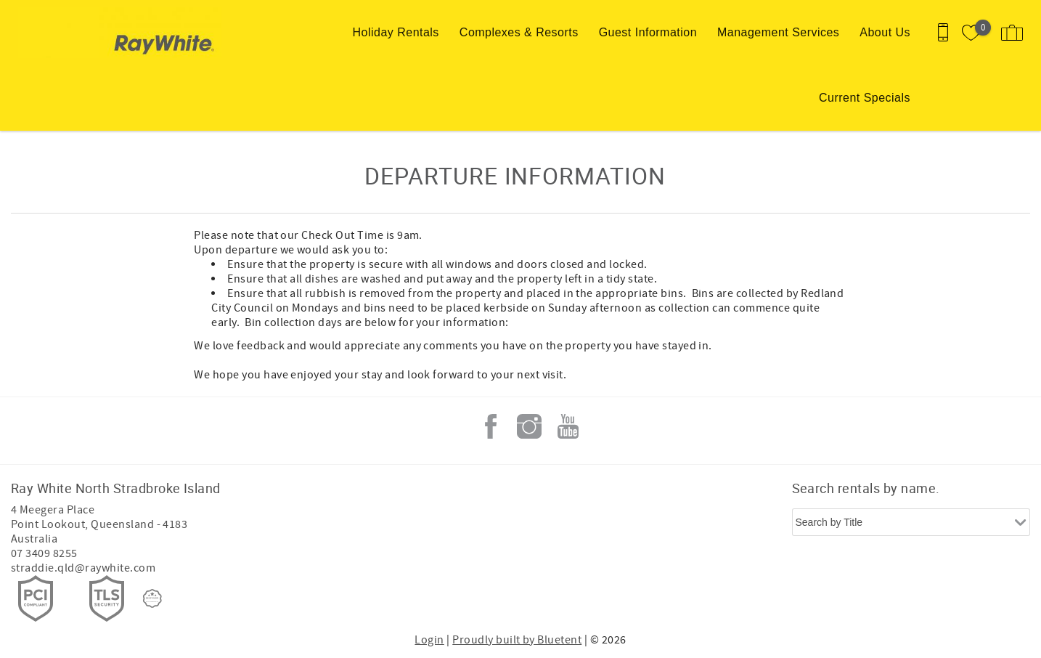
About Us (885, 32)
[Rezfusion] (152, 598)
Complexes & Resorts (519, 32)
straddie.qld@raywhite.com (83, 568)
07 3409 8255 (44, 553)
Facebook (490, 426)
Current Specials (864, 98)
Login (429, 640)
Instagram (529, 426)
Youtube (567, 426)
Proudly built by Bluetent (516, 640)
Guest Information (648, 32)
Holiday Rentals (396, 32)
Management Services (778, 32)
